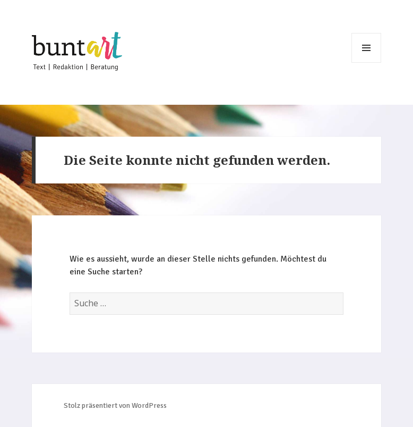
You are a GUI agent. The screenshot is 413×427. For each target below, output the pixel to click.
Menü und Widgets (366, 48)
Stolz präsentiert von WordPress (115, 405)
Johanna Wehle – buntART (77, 52)
